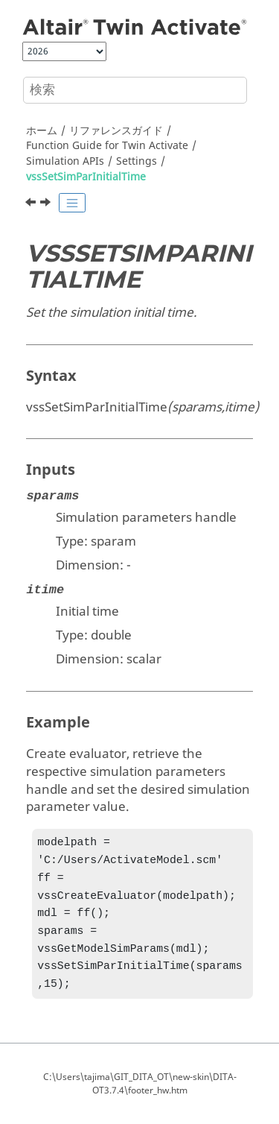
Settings (136, 161)
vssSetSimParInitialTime (86, 177)
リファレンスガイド (116, 131)
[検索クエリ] (135, 90)
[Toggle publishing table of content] (72, 202)
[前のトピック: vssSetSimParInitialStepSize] (32, 204)
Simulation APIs (65, 161)
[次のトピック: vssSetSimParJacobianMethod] (47, 204)
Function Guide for (107, 146)
